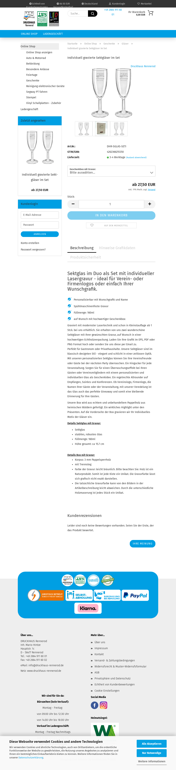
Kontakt (99, 654)
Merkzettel (144, 3)
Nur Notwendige (151, 753)
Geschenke (32, 80)
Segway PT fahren (36, 91)
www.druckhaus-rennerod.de (44, 670)
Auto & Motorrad (36, 58)
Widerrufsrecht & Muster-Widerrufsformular (120, 666)
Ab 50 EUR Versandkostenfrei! (63, 5)
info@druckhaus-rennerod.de (46, 665)
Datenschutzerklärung (31, 757)
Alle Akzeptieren (151, 743)
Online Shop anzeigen (39, 52)
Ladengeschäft (53, 33)
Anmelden (40, 234)
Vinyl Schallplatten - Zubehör (42, 103)
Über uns (100, 642)
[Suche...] (92, 13)
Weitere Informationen (151, 761)
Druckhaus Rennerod (143, 66)
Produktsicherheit (85, 257)
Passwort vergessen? (33, 249)
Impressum (101, 648)
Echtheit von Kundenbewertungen (37, 5)
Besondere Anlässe (37, 69)
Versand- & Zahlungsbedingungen (115, 660)
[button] (73, 204)
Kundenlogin (117, 3)
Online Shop (29, 33)
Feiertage (31, 75)
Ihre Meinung (142, 543)
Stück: (71, 196)
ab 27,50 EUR (39, 190)
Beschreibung (81, 248)
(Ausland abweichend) (136, 157)
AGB (97, 672)
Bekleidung (33, 63)
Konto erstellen (30, 243)
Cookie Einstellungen (107, 690)
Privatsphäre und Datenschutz (113, 678)
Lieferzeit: (73, 157)
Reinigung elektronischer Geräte (42, 86)
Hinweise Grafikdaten (117, 248)
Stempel (31, 97)
